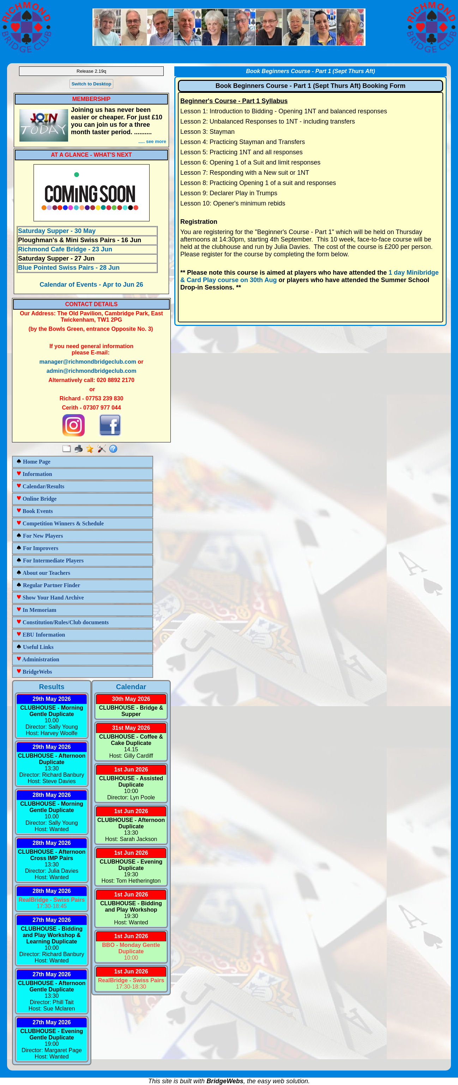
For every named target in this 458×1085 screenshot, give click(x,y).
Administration (37, 659)
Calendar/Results (40, 486)
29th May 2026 (51, 699)
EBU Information (40, 635)
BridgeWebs (34, 672)
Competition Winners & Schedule (60, 523)
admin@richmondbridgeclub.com (92, 371)
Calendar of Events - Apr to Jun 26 (91, 284)
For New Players (39, 536)
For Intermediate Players (50, 561)
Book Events (34, 511)
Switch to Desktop (92, 84)
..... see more (152, 141)
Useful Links (35, 647)
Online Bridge (36, 499)
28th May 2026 (51, 795)
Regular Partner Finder (48, 585)
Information (34, 474)
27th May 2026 (51, 920)
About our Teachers (43, 573)
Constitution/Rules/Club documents (62, 622)
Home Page (33, 462)
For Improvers (37, 548)
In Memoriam (36, 610)
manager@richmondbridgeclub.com (88, 362)
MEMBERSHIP (91, 99)
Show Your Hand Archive (50, 598)
